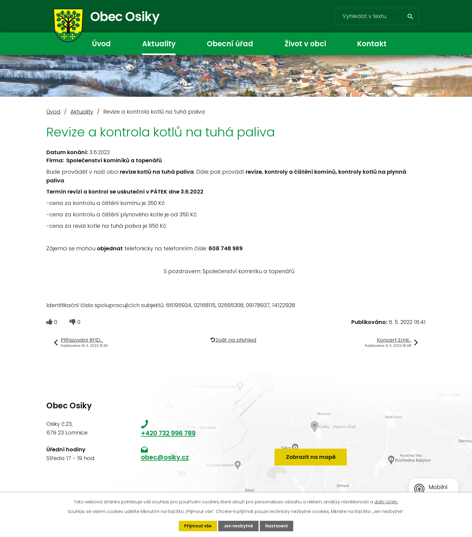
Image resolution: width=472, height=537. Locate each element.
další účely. (386, 502)
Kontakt (372, 44)
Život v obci (305, 44)
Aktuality (158, 44)
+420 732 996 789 (168, 433)
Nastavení (276, 526)
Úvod (101, 44)
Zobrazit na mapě (311, 457)
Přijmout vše (198, 526)
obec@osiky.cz (165, 457)
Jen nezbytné (238, 526)
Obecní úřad (230, 44)
